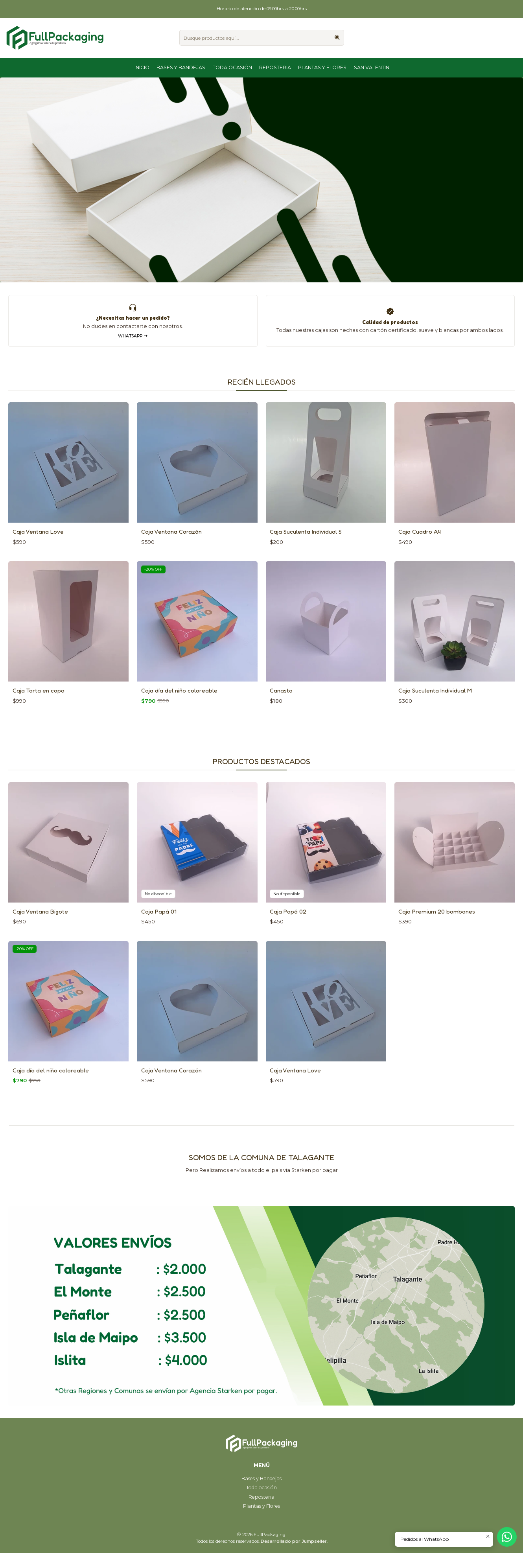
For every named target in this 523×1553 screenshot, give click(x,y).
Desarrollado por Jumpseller (294, 1541)
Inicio (141, 67)
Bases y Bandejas (181, 67)
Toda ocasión (232, 67)
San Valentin (371, 67)
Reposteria (275, 67)
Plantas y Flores (322, 67)
